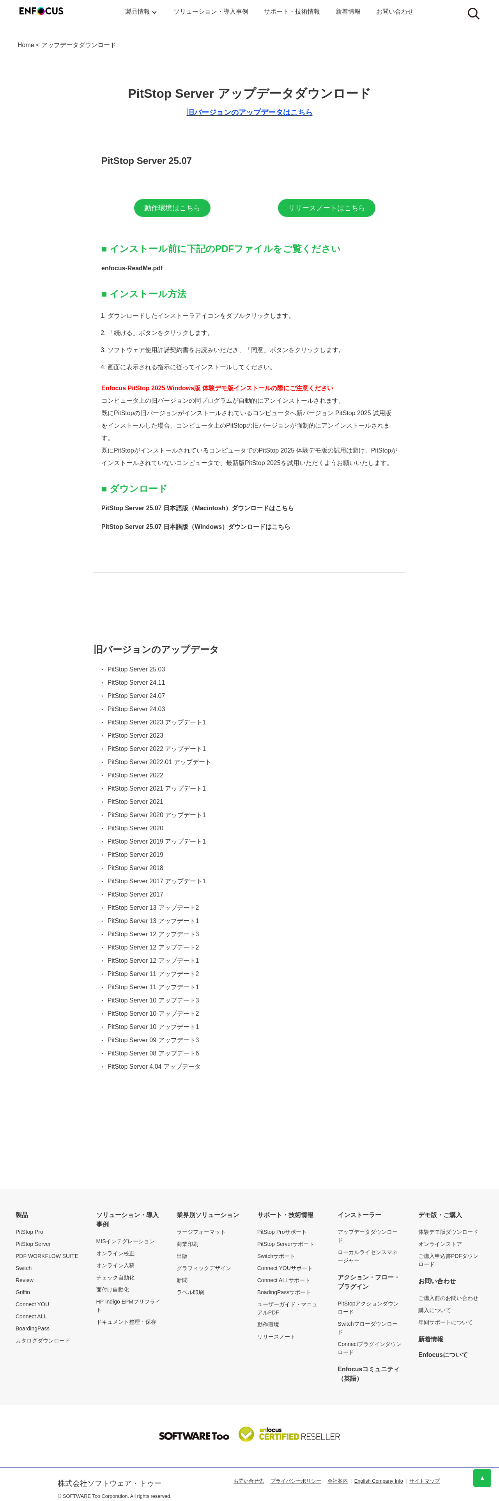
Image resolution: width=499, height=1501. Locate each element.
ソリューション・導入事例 (210, 11)
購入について (434, 1310)
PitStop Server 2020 (135, 828)
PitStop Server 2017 (135, 894)
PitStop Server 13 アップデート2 (153, 907)
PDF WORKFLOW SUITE (47, 1256)
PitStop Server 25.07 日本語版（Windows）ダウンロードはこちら (195, 526)
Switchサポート (276, 1256)
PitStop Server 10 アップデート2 (153, 1013)
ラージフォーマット (201, 1232)
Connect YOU (32, 1304)
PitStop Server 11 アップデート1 (153, 987)
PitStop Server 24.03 (136, 709)
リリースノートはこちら (326, 208)
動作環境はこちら (172, 208)
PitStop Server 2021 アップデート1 (157, 788)
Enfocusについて (443, 1354)
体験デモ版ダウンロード (448, 1232)
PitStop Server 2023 (135, 735)
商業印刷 (187, 1244)
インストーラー (359, 1215)
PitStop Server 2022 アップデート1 (157, 748)
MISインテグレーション (125, 1241)
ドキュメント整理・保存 (126, 1322)
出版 (182, 1256)
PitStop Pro (29, 1232)
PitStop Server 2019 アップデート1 (157, 841)
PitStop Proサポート (282, 1232)
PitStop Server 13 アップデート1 (153, 921)
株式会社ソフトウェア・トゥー (109, 1483)
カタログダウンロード (43, 1340)
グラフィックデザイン (204, 1268)
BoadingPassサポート (284, 1292)
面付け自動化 (112, 1289)
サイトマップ (424, 1481)
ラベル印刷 (190, 1292)
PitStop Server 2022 (135, 775)
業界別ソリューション (208, 1215)
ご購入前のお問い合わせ (448, 1298)
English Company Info (378, 1481)
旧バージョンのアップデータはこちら (250, 112)
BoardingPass (33, 1328)
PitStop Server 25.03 (136, 669)
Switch (24, 1268)
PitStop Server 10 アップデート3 (153, 1000)
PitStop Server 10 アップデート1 (153, 1027)
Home (26, 45)
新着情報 (348, 11)
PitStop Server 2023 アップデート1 (157, 722)
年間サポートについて (445, 1322)
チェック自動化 (115, 1277)
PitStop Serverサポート (285, 1244)
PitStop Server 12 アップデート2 (153, 947)
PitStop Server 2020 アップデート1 (157, 815)
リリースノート (276, 1337)
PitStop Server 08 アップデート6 (153, 1053)
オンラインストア (440, 1244)
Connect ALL (31, 1316)
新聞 (182, 1280)
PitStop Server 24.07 (136, 695)
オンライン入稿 (115, 1265)
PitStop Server (33, 1244)
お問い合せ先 (249, 1481)
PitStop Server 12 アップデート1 (153, 960)
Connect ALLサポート (283, 1280)
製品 (22, 1215)
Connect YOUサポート (285, 1268)
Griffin (23, 1292)
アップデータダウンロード (78, 45)
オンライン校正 (115, 1253)
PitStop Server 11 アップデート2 (153, 974)
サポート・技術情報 (292, 11)
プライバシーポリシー (296, 1481)
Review (25, 1280)
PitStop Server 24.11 (136, 682)
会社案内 (337, 1481)
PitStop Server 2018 (135, 868)
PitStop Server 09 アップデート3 (153, 1040)
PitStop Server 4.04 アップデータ (154, 1066)
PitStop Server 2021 (135, 801)
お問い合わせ (395, 11)
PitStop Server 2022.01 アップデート (159, 762)
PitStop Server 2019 (135, 854)
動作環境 (268, 1324)
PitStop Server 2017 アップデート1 (157, 881)
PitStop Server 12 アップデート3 (153, 934)
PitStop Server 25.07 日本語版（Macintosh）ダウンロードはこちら (197, 508)
